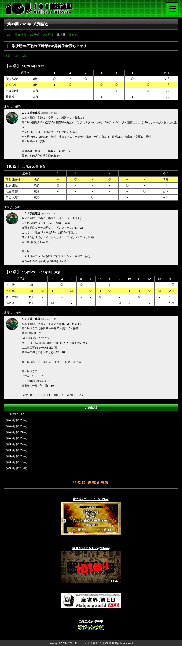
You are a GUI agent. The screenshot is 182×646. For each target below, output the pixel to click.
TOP (8, 35)
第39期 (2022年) (16, 444)
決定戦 (73, 35)
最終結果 (20, 35)
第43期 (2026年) (16, 420)
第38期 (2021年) (16, 450)
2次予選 (48, 35)
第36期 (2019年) (16, 462)
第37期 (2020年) (16, 456)
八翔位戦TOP (15, 414)
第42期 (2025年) (16, 426)
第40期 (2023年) (16, 438)
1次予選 (35, 35)
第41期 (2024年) (16, 432)
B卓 (15, 56)
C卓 (24, 56)
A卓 (7, 56)
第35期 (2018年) (16, 468)
